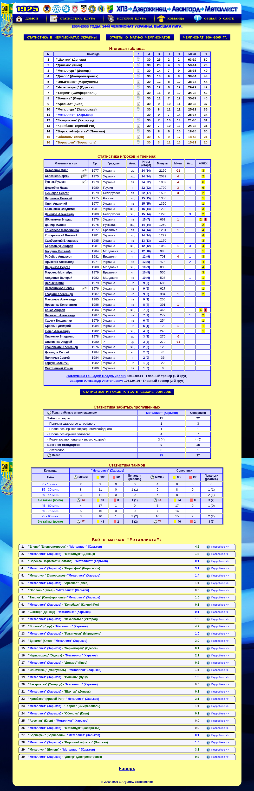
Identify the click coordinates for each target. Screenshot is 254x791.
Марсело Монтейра (58, 272)
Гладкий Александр (59, 294)
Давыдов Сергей (57, 352)
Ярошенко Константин (61, 304)
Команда (170, 18)
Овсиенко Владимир (59, 336)
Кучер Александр (57, 331)
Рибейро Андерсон (58, 256)
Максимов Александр (60, 299)
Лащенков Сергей (57, 267)
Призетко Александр (59, 262)
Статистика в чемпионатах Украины (62, 37)
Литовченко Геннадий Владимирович (96, 376)
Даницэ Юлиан (55, 225)
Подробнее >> (217, 546)
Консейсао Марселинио (62, 230)
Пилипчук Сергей (57, 357)
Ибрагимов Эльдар (58, 219)
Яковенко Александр (60, 315)
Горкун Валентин (57, 363)
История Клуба (126, 18)
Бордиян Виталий (58, 251)
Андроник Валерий (58, 277)
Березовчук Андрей (59, 246)
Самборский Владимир (61, 240)
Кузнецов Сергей (57, 193)
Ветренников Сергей (60, 288)
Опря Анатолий (56, 203)
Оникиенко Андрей (58, 342)
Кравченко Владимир (60, 209)
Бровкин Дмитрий (58, 326)
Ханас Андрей (55, 310)
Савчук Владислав (58, 320)
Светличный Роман (59, 368)
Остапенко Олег (56, 170)
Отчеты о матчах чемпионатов (140, 37)
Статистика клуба (72, 18)
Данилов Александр (59, 214)
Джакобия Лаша (56, 187)
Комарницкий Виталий (61, 235)
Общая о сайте (214, 18)
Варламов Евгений (58, 198)
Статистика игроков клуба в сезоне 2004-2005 (127, 392)
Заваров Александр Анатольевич (96, 381)
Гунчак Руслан (55, 181)
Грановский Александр (61, 347)
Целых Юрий (54, 283)
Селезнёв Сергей (57, 176)
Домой (26, 18)
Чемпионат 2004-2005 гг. (205, 37)
